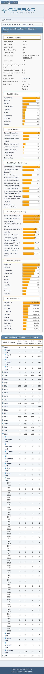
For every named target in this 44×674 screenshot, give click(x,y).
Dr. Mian (7, 118)
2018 (6, 389)
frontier (6, 103)
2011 (6, 413)
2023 (6, 379)
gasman (6, 112)
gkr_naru (7, 308)
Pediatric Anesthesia (11, 147)
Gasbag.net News (10, 150)
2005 (6, 434)
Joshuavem (26, 78)
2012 (6, 410)
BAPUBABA (8, 329)
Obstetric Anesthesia (11, 144)
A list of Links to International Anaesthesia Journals (13, 224)
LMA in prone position (11, 180)
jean (5, 288)
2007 (6, 427)
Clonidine (7, 201)
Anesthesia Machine (11, 235)
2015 (6, 400)
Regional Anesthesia (11, 136)
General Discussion (11, 133)
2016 (6, 396)
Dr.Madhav (7, 291)
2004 (6, 656)
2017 (6, 393)
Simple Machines (27, 671)
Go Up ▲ (29, 669)
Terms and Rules (20, 669)
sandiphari (7, 109)
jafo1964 (7, 101)
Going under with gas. (11, 218)
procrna (6, 124)
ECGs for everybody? (11, 188)
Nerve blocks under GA (12, 216)
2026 (6, 347)
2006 (6, 431)
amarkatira (7, 323)
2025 (6, 372)
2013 (6, 406)
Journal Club (8, 158)
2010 (6, 417)
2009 (6, 420)
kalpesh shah (8, 106)
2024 (6, 376)
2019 (6, 386)
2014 (6, 403)
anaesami (7, 121)
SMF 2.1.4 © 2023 (17, 671)
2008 (6, 424)
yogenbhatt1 (8, 98)
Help (13, 669)
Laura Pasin (8, 115)
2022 (6, 382)
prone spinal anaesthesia (12, 167)
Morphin (7, 232)
